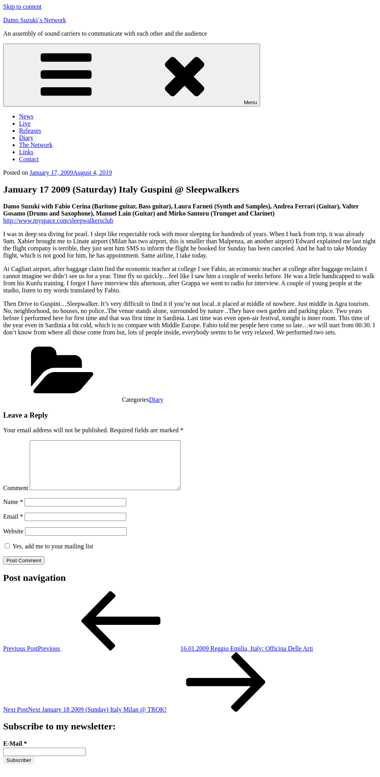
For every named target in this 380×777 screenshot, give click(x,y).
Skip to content (22, 6)
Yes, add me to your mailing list (49, 555)
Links (26, 152)
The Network (36, 144)
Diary (26, 137)
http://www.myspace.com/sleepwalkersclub (58, 220)
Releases (30, 130)
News (26, 116)
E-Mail (15, 753)
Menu (131, 75)
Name (13, 511)
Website (13, 540)
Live (24, 123)
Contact (29, 159)
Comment (15, 497)
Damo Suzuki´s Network (34, 20)
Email (13, 526)
